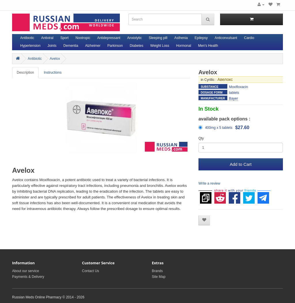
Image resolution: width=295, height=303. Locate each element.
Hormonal (183, 46)
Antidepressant (108, 38)
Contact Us (90, 271)
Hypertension (30, 46)
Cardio (249, 38)
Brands (157, 271)
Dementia (70, 46)
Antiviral (47, 38)
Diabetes (136, 46)
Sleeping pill (158, 38)
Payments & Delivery (28, 277)
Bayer (233, 98)
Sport (64, 38)
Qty (201, 138)
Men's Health (208, 46)
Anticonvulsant (226, 38)
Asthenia (181, 38)
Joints (52, 46)
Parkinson (115, 46)
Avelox (55, 59)
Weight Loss (159, 46)
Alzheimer (92, 46)
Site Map (158, 277)
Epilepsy (201, 38)
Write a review (209, 183)
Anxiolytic (134, 38)
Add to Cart (240, 164)
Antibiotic (27, 38)
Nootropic (82, 38)
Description (25, 72)
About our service (25, 271)
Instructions (52, 72)
